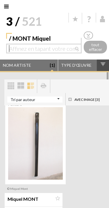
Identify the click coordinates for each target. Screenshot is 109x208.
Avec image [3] (87, 99)
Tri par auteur (22, 99)
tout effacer (95, 47)
